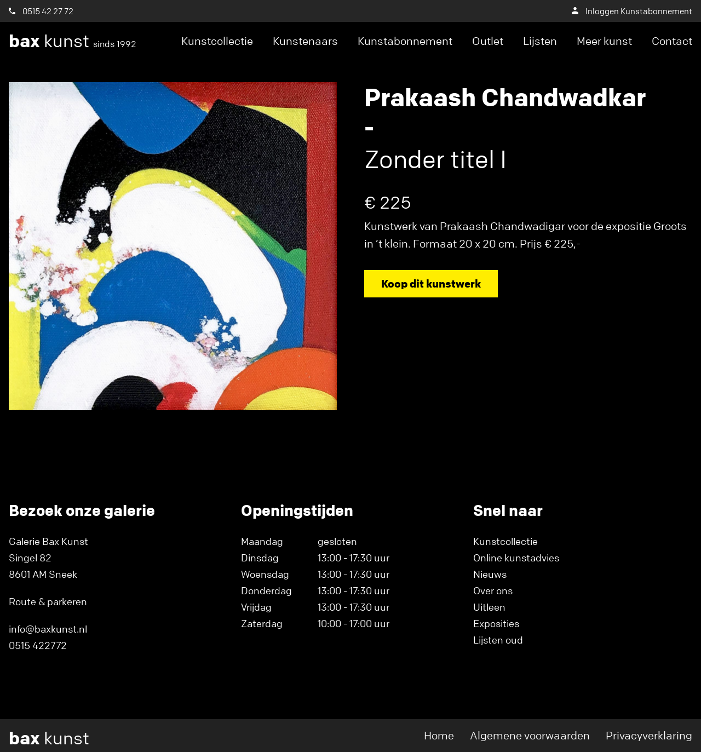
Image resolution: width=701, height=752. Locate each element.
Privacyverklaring (649, 735)
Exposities (496, 623)
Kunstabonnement (405, 41)
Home (439, 735)
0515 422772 (38, 645)
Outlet (487, 41)
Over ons (493, 590)
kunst (72, 41)
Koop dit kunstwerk (431, 283)
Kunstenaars (305, 41)
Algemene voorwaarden (530, 735)
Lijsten (540, 41)
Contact (672, 41)
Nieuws (490, 574)
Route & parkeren (48, 601)
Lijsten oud (498, 640)
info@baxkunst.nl (48, 629)
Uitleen (489, 607)
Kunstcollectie (217, 41)
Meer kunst (604, 41)
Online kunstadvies (516, 558)
